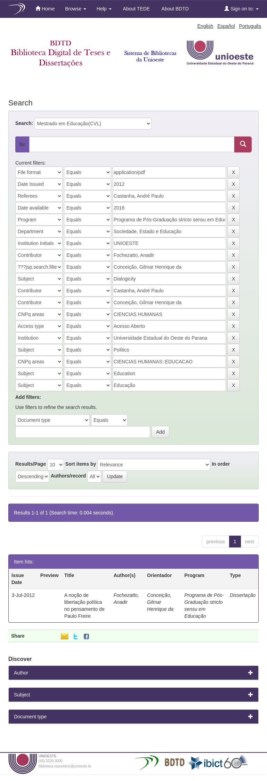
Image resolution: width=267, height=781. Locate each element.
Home (45, 8)
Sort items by (80, 464)
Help (104, 8)
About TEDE (136, 8)
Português (250, 26)
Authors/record (68, 476)
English (205, 26)
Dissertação (243, 595)
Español (226, 26)
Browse (75, 8)
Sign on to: (241, 8)
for (22, 144)
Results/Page (30, 464)
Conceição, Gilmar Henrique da (160, 602)
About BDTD (174, 8)
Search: (24, 123)
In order (221, 464)
